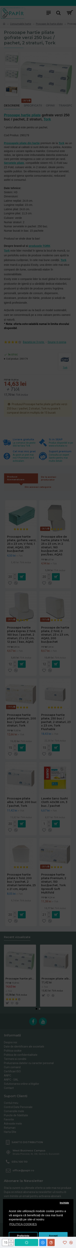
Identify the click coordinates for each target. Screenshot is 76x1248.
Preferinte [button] (23, 1235)
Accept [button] (53, 1235)
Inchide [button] (64, 1202)
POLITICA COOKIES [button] (23, 1224)
